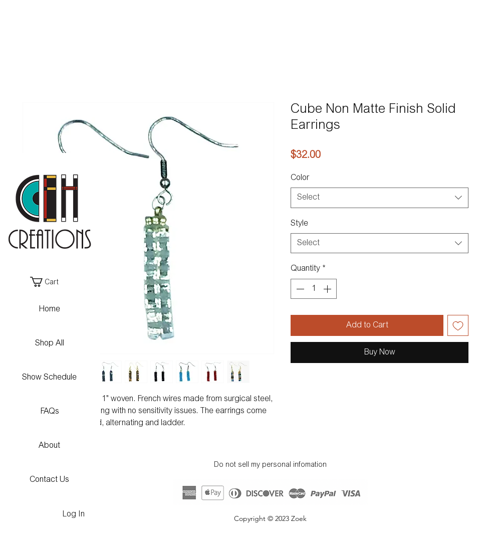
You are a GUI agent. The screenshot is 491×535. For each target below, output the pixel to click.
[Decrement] (299, 288)
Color (300, 178)
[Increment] (328, 288)
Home (49, 309)
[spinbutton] (313, 288)
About (49, 446)
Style (299, 224)
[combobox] (379, 198)
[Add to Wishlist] (457, 325)
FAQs (49, 412)
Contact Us (49, 480)
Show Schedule (49, 378)
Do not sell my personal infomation (270, 465)
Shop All (49, 343)
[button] (49, 282)
